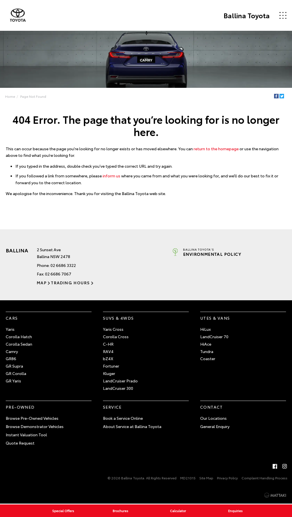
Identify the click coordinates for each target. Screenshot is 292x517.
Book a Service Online (123, 418)
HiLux (205, 329)
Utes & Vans (215, 318)
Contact (211, 407)
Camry (12, 351)
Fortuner (111, 366)
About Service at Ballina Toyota (132, 426)
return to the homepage (216, 148)
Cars (12, 318)
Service (112, 407)
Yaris (10, 329)
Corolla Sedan (19, 344)
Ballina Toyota (246, 15)
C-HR (108, 344)
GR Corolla (16, 373)
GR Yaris (13, 381)
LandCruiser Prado (120, 381)
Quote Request (20, 443)
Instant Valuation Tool (26, 434)
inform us (111, 176)
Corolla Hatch (19, 336)
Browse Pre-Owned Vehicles (32, 418)
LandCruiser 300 (118, 388)
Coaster (207, 359)
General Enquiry (215, 426)
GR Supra (14, 366)
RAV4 (108, 351)
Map (41, 282)
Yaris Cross (113, 329)
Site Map (206, 477)
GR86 (11, 359)
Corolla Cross (116, 336)
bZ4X (108, 359)
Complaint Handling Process (264, 477)
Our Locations (213, 418)
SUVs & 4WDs (118, 318)
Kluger (109, 373)
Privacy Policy (227, 477)
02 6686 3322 (63, 265)
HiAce (205, 344)
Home (10, 96)
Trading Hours (70, 282)
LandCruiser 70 (214, 336)
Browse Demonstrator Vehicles (35, 426)
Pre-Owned (20, 407)
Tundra (206, 351)
